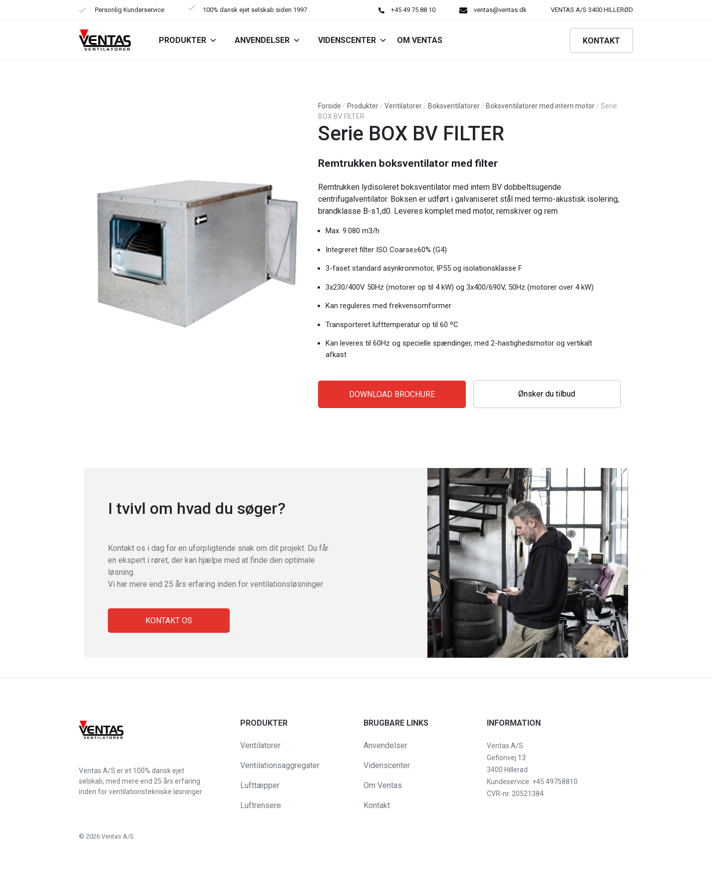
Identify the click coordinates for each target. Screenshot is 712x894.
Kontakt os (168, 620)
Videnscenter (352, 40)
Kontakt (601, 40)
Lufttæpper (260, 785)
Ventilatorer (403, 106)
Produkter (188, 40)
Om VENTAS (419, 40)
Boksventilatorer (454, 106)
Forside (329, 106)
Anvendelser (268, 40)
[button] (15, 881)
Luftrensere (260, 805)
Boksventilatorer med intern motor (540, 106)
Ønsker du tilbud (546, 394)
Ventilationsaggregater (280, 765)
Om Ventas (382, 785)
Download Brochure (392, 394)
